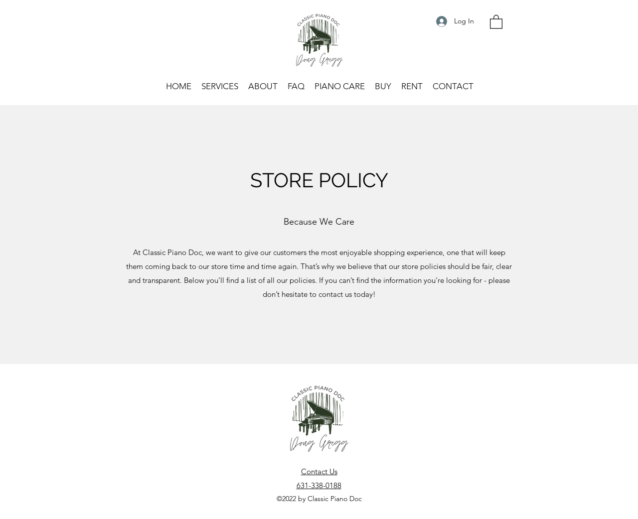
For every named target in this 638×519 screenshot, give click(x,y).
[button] (496, 21)
